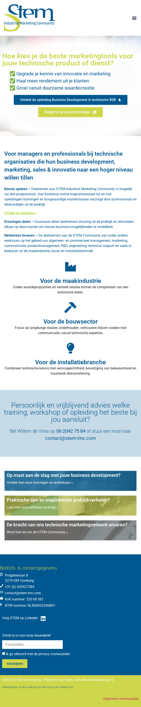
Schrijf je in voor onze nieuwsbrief (26, 635)
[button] (134, 18)
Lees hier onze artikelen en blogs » (33, 507)
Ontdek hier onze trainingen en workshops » (40, 483)
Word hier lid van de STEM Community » (37, 532)
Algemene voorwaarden (121, 699)
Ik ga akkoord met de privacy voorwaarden (38, 654)
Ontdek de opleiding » (20, 213)
